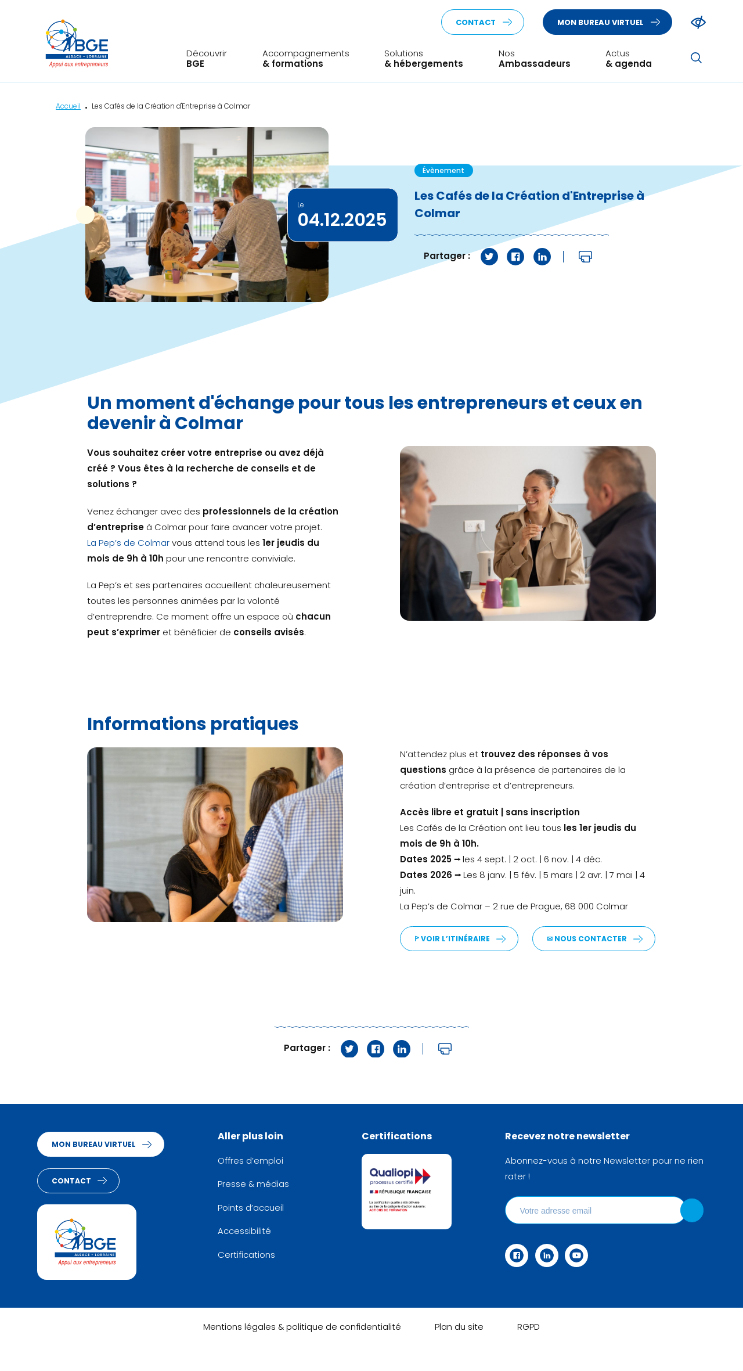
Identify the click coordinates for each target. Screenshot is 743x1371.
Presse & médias (256, 1210)
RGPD (528, 1354)
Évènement (443, 171)
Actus (628, 59)
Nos (535, 59)
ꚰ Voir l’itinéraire (452, 940)
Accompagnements (305, 59)
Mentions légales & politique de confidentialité (302, 1354)
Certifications (248, 1279)
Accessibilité (246, 1256)
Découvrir (206, 59)
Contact (476, 23)
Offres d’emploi (253, 1187)
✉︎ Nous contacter (455, 965)
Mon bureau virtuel (600, 23)
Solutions (423, 59)
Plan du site (459, 1354)
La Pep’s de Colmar (128, 543)
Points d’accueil (253, 1233)
